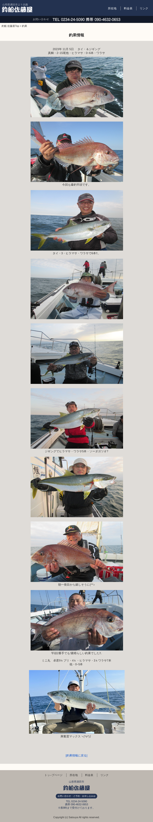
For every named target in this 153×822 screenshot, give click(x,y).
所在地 (112, 8)
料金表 (128, 8)
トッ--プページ (53, 775)
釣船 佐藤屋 (17, 8)
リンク (144, 8)
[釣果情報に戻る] (76, 755)
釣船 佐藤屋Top (10, 26)
